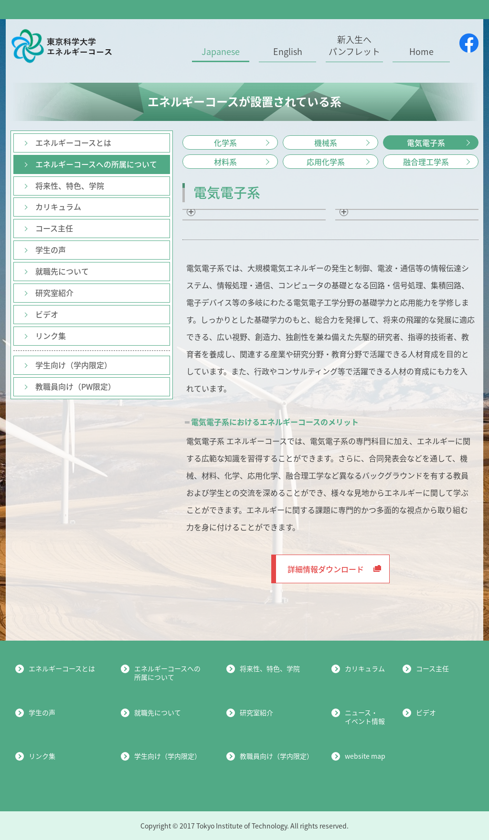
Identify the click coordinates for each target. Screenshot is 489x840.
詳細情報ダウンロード (334, 569)
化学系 (225, 142)
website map (365, 756)
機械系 (325, 142)
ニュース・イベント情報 (365, 717)
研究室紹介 (54, 292)
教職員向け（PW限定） (75, 386)
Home (421, 51)
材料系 (225, 161)
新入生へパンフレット (354, 45)
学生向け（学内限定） (73, 365)
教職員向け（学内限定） (276, 756)
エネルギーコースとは (73, 142)
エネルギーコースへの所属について (96, 164)
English (287, 51)
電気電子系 (426, 142)
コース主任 (54, 228)
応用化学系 (326, 161)
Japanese (221, 51)
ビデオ (46, 314)
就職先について (62, 271)
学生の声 (50, 249)
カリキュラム (58, 206)
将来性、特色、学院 (69, 185)
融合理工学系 (426, 161)
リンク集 (50, 335)
